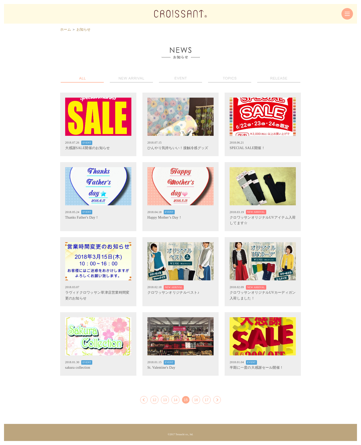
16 (196, 400)
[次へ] (217, 400)
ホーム (65, 29)
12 (154, 400)
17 (207, 400)
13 (165, 400)
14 (175, 400)
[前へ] (144, 400)
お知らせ (83, 29)
